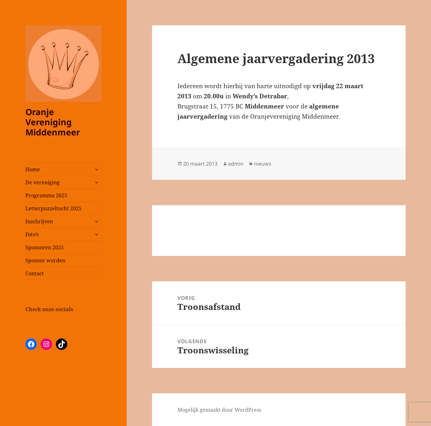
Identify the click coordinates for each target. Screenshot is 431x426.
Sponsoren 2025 (44, 247)
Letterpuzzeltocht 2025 (53, 208)
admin (235, 163)
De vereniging (42, 182)
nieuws (262, 163)
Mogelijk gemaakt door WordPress (219, 409)
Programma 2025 (46, 195)
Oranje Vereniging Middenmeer (52, 122)
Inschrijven (39, 221)
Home (32, 169)
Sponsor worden (45, 260)
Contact (34, 273)
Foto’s (32, 234)
